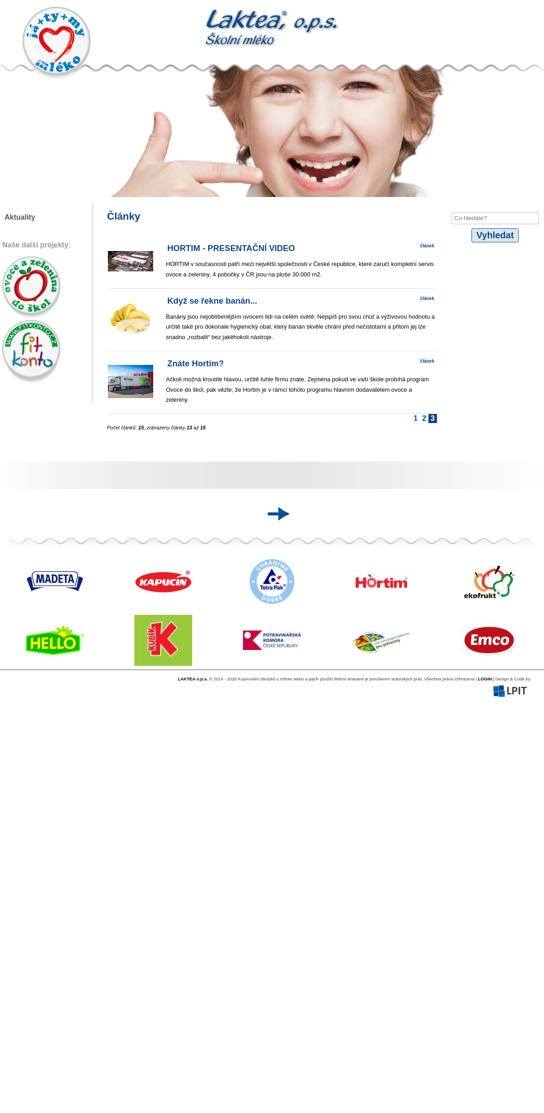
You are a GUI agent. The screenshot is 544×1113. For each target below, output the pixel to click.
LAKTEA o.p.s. (193, 678)
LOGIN (484, 678)
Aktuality (20, 217)
